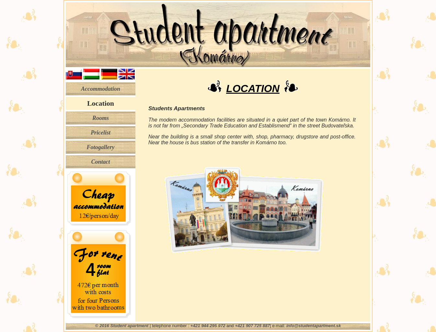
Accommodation (100, 89)
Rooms (100, 118)
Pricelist (100, 132)
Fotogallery (101, 147)
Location (100, 103)
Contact (100, 162)
